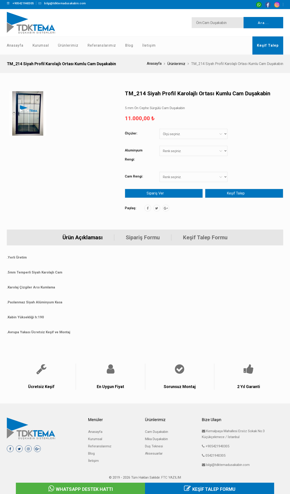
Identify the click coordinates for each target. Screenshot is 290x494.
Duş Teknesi (154, 446)
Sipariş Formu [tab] (143, 237)
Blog (129, 45)
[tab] (27, 113)
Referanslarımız (101, 45)
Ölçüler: (131, 133)
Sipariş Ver (155, 193)
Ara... (263, 23)
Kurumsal (40, 45)
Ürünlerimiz (68, 45)
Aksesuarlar (154, 453)
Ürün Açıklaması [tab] (83, 237)
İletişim (149, 45)
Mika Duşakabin (156, 439)
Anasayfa (15, 45)
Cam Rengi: (134, 176)
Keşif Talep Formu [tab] (205, 237)
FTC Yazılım (171, 477)
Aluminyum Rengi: (134, 154)
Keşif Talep (236, 193)
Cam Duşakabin (156, 432)
